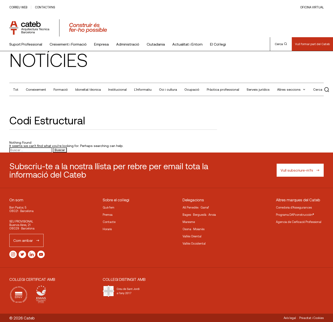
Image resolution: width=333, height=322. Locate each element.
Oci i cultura (168, 89)
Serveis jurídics (258, 89)
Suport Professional (25, 44)
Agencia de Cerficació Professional (298, 221)
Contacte (109, 221)
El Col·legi (218, 44)
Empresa (101, 44)
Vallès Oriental (192, 236)
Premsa (107, 214)
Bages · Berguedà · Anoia (199, 214)
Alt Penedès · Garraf (196, 207)
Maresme (189, 221)
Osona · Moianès (193, 229)
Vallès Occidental (194, 243)
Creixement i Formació (68, 44)
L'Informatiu (143, 89)
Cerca (281, 44)
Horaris (107, 229)
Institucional (117, 89)
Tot (15, 89)
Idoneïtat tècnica (88, 89)
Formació (61, 89)
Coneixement (36, 89)
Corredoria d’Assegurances (294, 207)
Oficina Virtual (312, 7)
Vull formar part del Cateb (312, 44)
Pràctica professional (223, 89)
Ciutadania (156, 44)
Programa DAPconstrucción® (295, 214)
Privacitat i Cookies (311, 317)
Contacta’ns (45, 7)
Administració (127, 44)
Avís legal (290, 317)
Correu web (18, 7)
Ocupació (191, 89)
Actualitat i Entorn (187, 44)
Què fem (108, 207)
